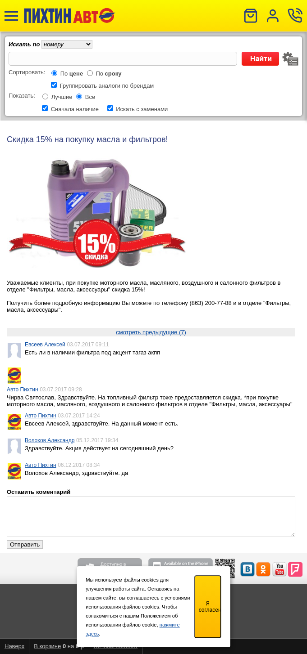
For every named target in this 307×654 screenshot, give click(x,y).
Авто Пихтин (22, 389)
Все (90, 97)
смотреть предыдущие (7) (151, 332)
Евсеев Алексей (45, 344)
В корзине (47, 646)
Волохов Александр (49, 440)
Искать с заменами (142, 109)
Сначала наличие (75, 109)
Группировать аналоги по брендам (107, 85)
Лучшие (62, 97)
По (71, 73)
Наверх (14, 646)
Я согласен (210, 606)
